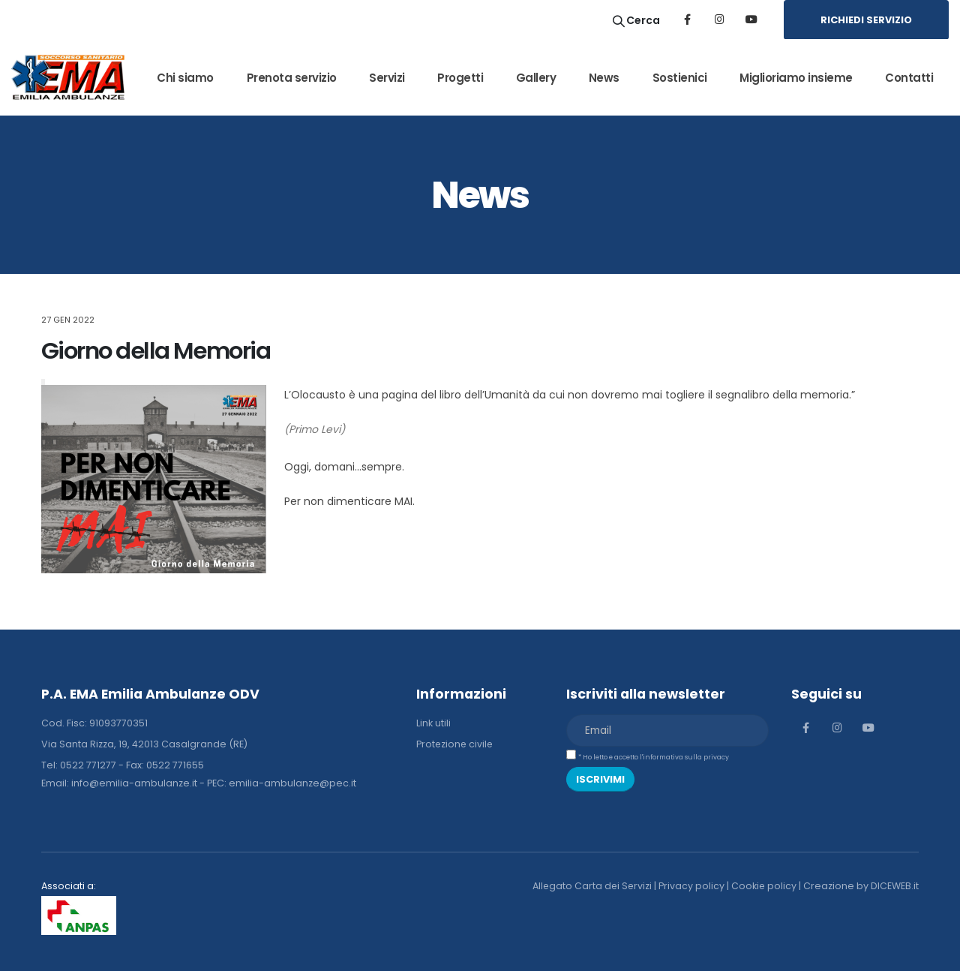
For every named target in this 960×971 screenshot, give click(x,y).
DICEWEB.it (895, 885)
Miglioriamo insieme (796, 78)
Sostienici (679, 78)
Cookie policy (763, 885)
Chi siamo (185, 78)
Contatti (909, 78)
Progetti (460, 78)
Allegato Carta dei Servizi (590, 885)
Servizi (387, 78)
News (604, 78)
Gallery (536, 78)
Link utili (433, 723)
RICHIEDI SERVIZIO (866, 20)
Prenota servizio (292, 78)
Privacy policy (691, 885)
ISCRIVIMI (600, 779)
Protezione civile (455, 744)
